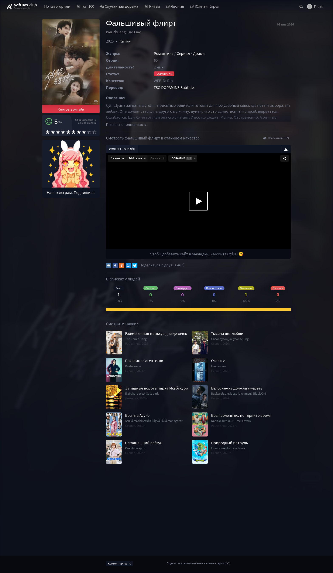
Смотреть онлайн (71, 109)
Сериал (183, 53)
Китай (125, 41)
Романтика (164, 53)
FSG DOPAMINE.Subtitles (174, 87)
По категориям (57, 6)
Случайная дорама (119, 6)
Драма (199, 53)
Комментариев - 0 (119, 563)
